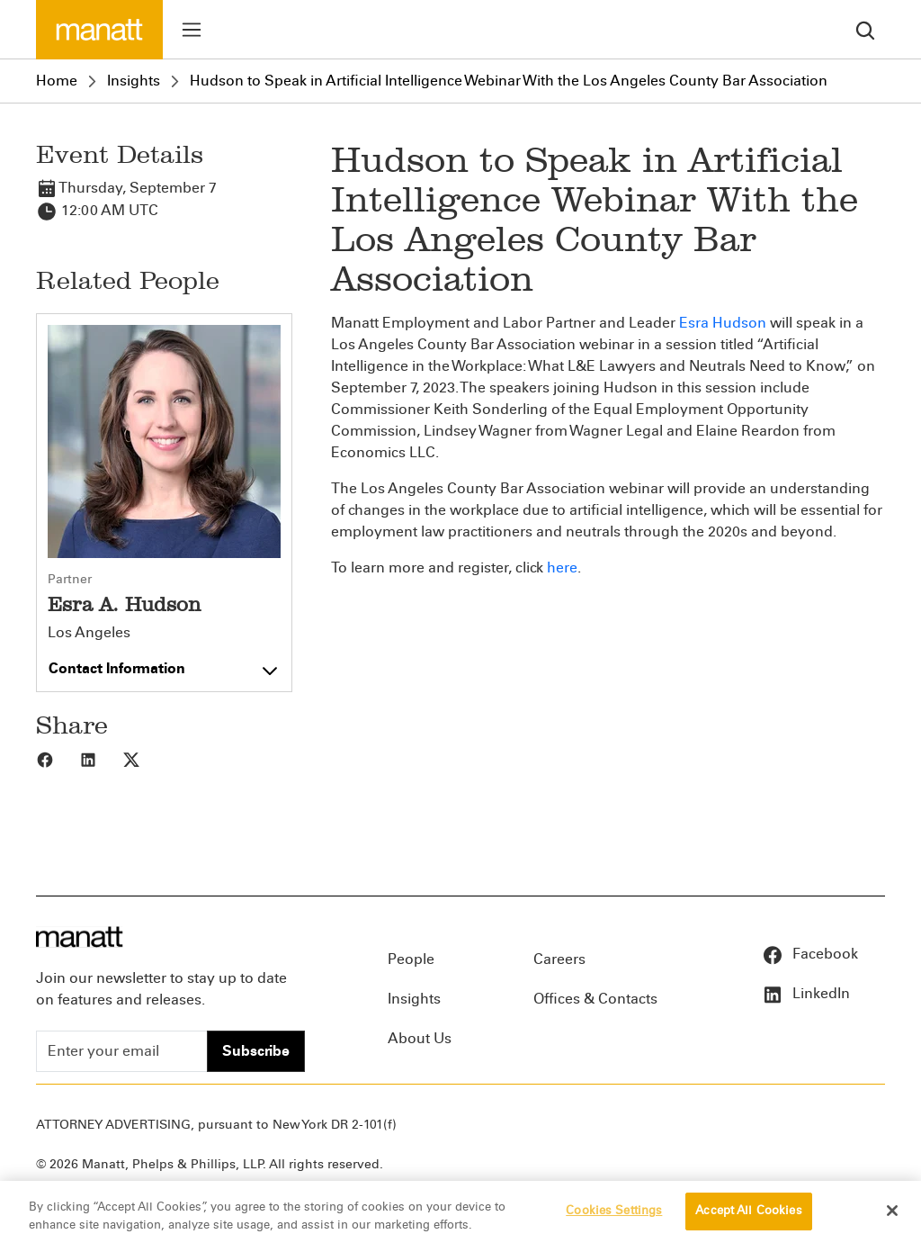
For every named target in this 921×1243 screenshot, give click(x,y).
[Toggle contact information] (164, 664)
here (562, 567)
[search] (865, 29)
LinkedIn (806, 993)
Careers (559, 959)
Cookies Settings (614, 1218)
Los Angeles (89, 633)
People (411, 959)
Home (56, 80)
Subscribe (256, 1050)
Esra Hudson (722, 322)
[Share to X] (143, 759)
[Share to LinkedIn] (100, 759)
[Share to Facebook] (57, 759)
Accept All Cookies (748, 1218)
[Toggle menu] (191, 29)
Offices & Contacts (595, 998)
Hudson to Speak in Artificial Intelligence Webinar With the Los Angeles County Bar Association (508, 80)
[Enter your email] (122, 1051)
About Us (420, 1038)
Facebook (810, 953)
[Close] (892, 1218)
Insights (133, 80)
